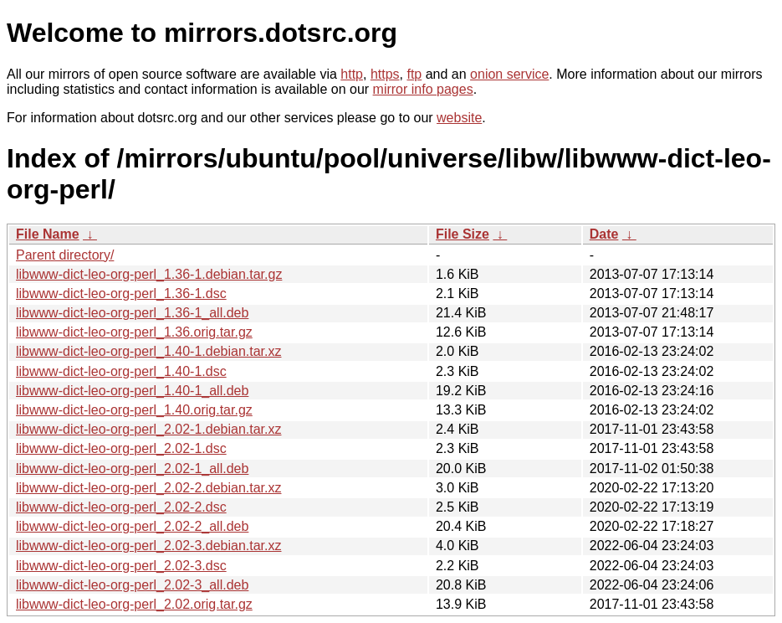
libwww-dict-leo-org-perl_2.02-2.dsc (121, 507)
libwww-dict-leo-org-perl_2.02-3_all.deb (132, 585)
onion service (509, 74)
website (459, 118)
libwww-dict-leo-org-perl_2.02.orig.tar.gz (134, 604)
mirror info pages (423, 89)
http (351, 74)
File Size (462, 234)
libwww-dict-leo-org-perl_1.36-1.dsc (121, 293)
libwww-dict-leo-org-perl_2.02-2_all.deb (132, 526)
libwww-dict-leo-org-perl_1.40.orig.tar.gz (134, 410)
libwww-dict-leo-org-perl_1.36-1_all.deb (132, 313)
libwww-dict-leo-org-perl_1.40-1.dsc (121, 371)
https (385, 74)
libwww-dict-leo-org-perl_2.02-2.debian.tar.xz (148, 488)
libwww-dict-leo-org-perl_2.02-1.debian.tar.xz (148, 429)
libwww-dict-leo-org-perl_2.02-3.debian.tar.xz (148, 545)
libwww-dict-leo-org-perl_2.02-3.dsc (121, 566)
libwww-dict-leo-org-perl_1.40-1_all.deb (132, 391)
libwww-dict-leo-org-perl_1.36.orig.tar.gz (134, 332)
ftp (414, 74)
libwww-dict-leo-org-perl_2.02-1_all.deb (132, 468)
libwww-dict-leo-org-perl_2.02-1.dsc (121, 448)
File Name (47, 234)
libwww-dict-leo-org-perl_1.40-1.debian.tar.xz (148, 351)
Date (604, 234)
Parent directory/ (65, 255)
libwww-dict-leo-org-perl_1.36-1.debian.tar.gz (149, 274)
